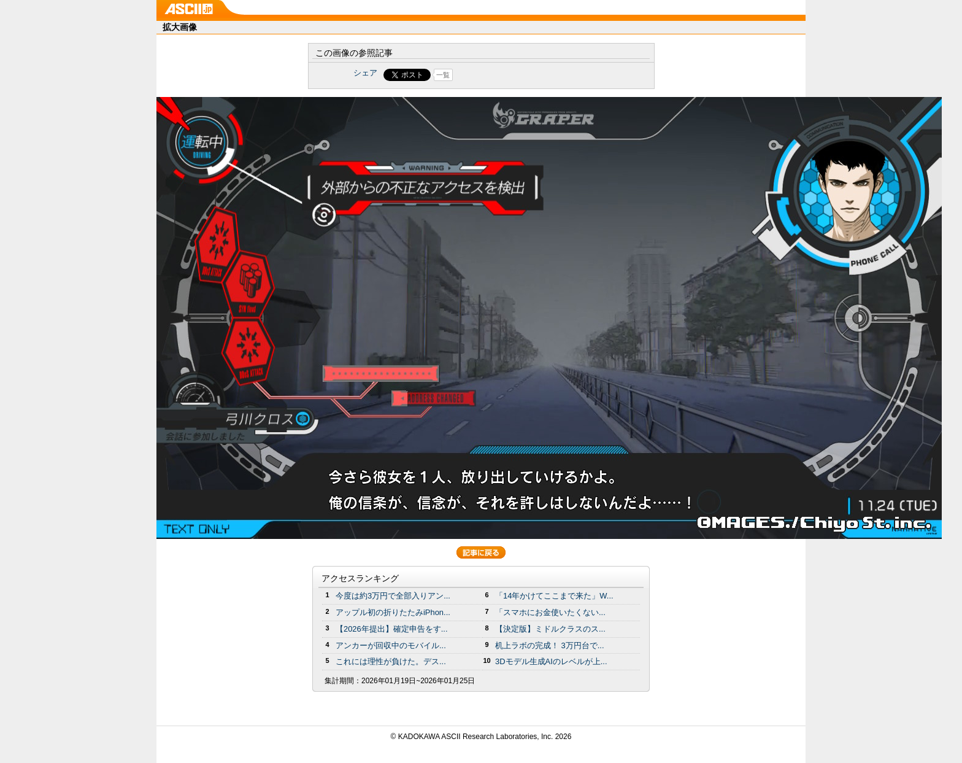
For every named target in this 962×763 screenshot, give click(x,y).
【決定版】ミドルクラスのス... (550, 628)
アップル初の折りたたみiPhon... (393, 612)
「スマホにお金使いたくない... (550, 612)
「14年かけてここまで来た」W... (554, 595)
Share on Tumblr (526, 75)
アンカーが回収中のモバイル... (391, 645)
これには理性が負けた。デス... (391, 661)
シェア (365, 72)
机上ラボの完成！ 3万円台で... (549, 645)
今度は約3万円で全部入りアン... (393, 595)
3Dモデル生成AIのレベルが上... (551, 661)
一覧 (443, 75)
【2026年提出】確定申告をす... (392, 628)
